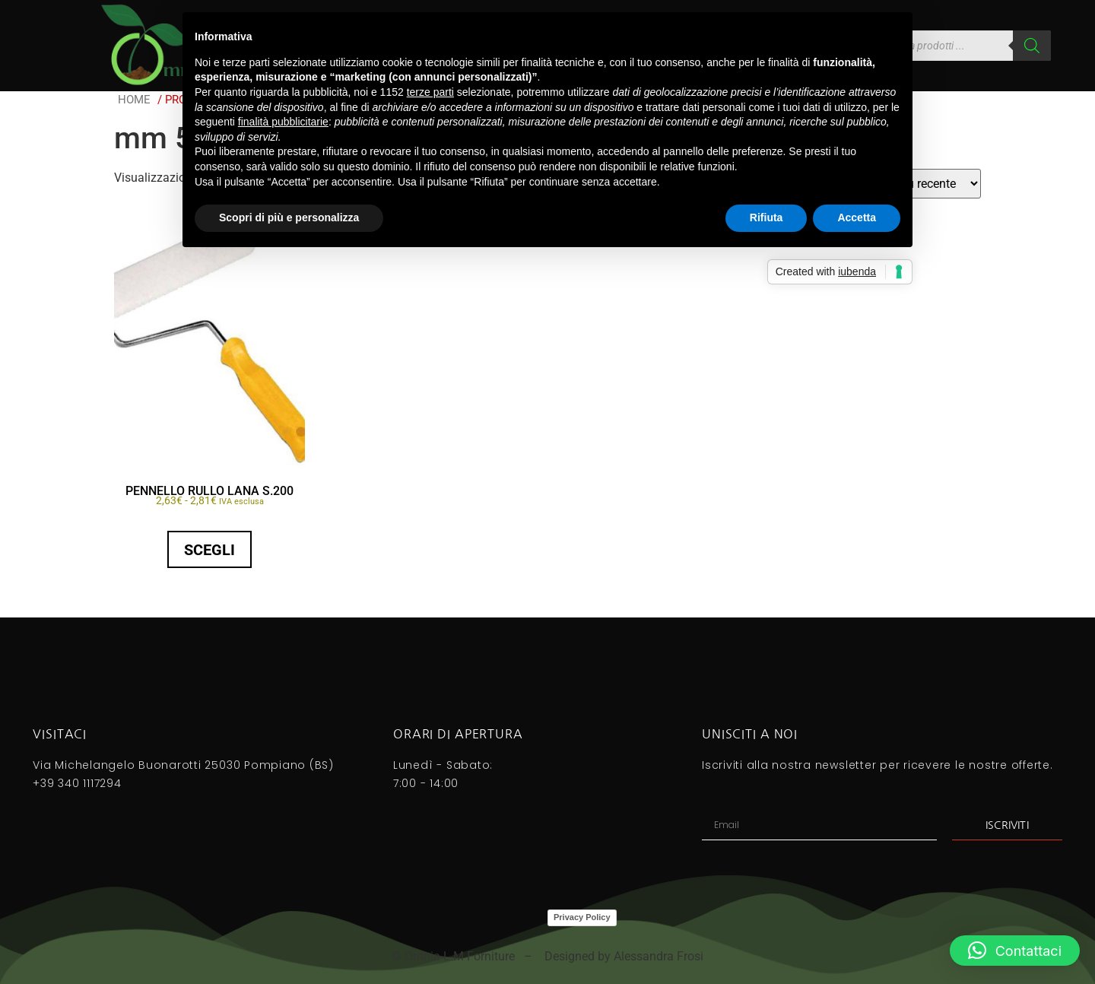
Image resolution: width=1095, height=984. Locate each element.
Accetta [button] (856, 217)
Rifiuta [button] (766, 217)
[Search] (1032, 45)
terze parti (430, 92)
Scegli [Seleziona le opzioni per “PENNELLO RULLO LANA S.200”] (209, 550)
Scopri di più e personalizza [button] (289, 217)
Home (134, 99)
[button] (1015, 950)
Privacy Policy (582, 917)
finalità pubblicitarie (283, 122)
